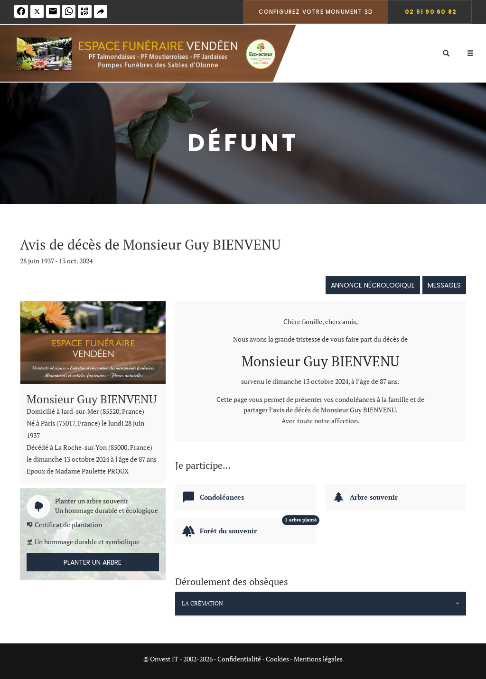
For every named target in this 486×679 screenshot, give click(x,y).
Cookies (277, 658)
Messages (444, 285)
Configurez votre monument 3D (316, 12)
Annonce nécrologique (373, 285)
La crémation (202, 603)
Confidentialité (239, 658)
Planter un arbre (93, 562)
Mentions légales (318, 658)
